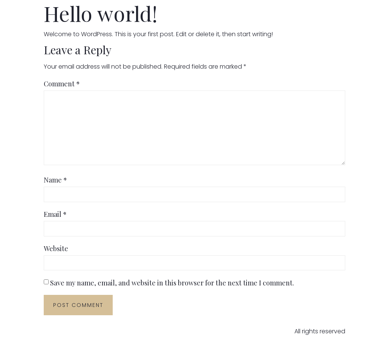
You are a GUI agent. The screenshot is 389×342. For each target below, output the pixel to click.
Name (55, 179)
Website (56, 248)
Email (55, 214)
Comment (62, 83)
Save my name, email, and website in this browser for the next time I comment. (172, 282)
